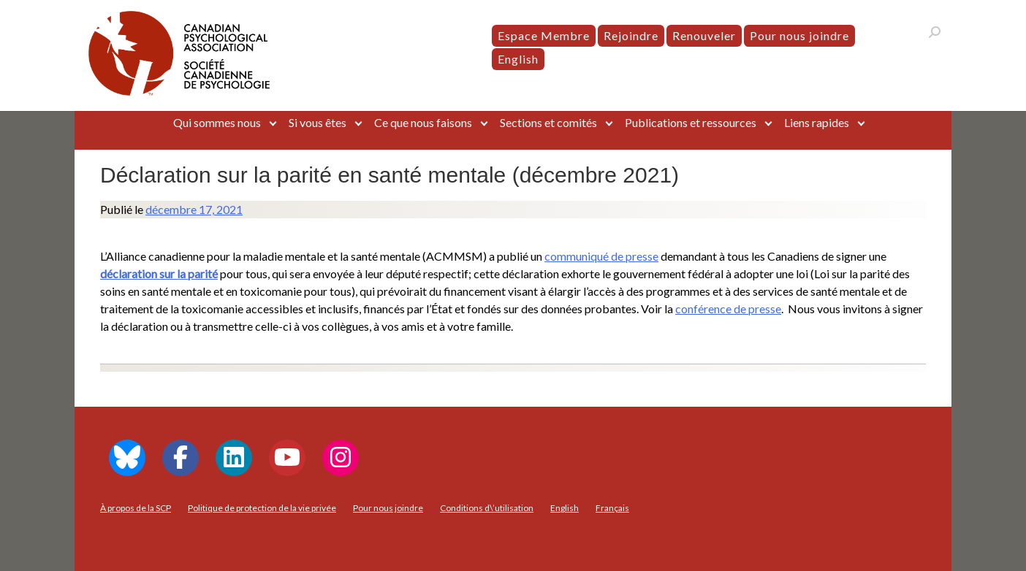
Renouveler (704, 35)
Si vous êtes (317, 122)
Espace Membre (544, 35)
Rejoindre (631, 35)
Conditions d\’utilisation (486, 507)
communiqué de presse (601, 256)
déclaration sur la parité (159, 273)
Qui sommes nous (217, 122)
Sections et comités (548, 122)
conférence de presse (728, 308)
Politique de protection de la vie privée (262, 507)
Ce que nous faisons (423, 122)
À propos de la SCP (135, 507)
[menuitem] (518, 59)
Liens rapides (816, 122)
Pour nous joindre (799, 35)
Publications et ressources (690, 122)
